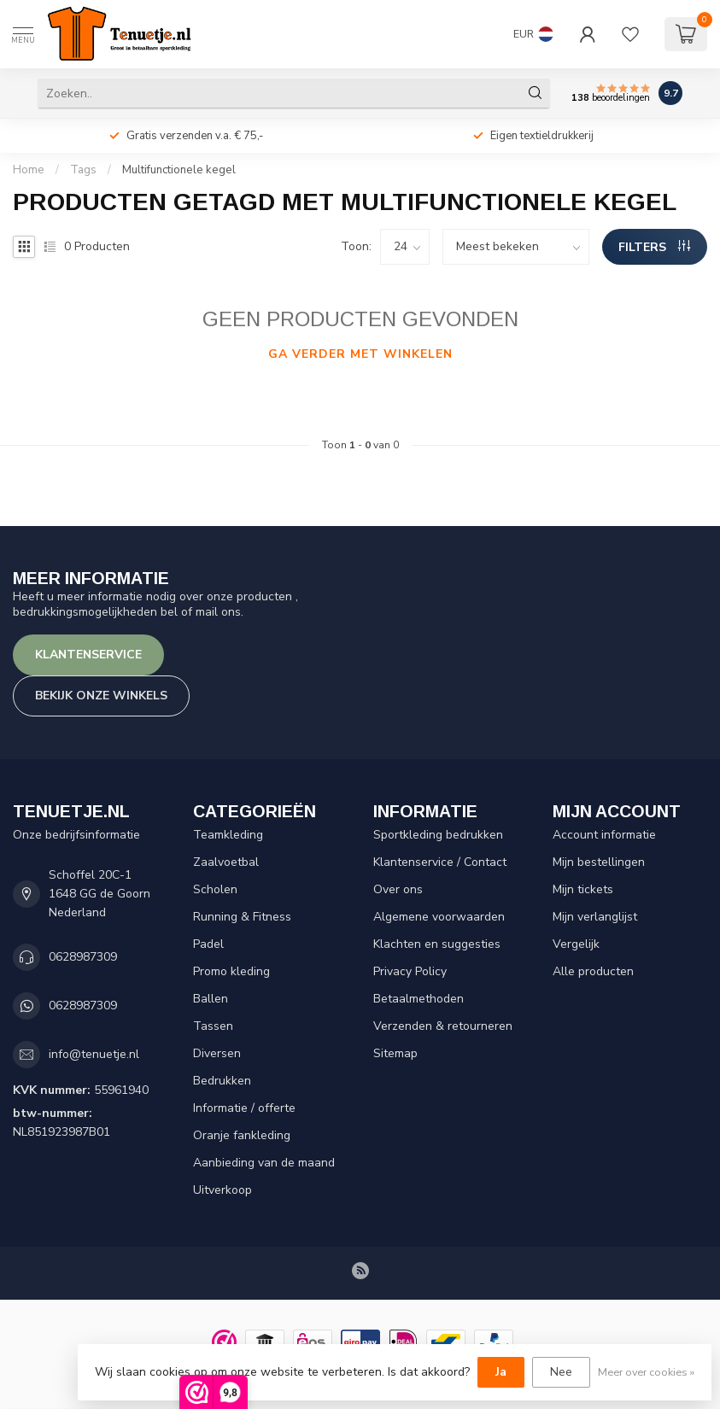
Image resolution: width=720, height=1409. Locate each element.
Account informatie (604, 835)
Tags (83, 170)
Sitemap (395, 1053)
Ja (500, 1372)
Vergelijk (576, 944)
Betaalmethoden (418, 999)
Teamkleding (228, 835)
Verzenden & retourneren (442, 1026)
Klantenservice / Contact (439, 862)
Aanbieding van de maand (264, 1163)
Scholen (215, 889)
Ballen (210, 999)
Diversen (217, 1053)
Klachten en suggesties (436, 944)
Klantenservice (88, 654)
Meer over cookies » (646, 1372)
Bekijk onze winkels (101, 695)
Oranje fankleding (241, 1135)
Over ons (398, 889)
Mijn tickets (583, 889)
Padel (208, 944)
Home (28, 170)
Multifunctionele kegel (179, 170)
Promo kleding (231, 971)
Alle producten (593, 971)
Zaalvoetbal (226, 862)
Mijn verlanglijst (595, 917)
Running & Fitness (242, 917)
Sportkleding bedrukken (438, 835)
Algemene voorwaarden (439, 917)
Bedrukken (222, 1081)
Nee (561, 1372)
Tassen (213, 1026)
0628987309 (83, 957)
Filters (654, 247)
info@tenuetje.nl (94, 1054)
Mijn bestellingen (599, 862)
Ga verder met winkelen (360, 354)
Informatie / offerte (244, 1108)
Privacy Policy (410, 971)
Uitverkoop (222, 1190)
